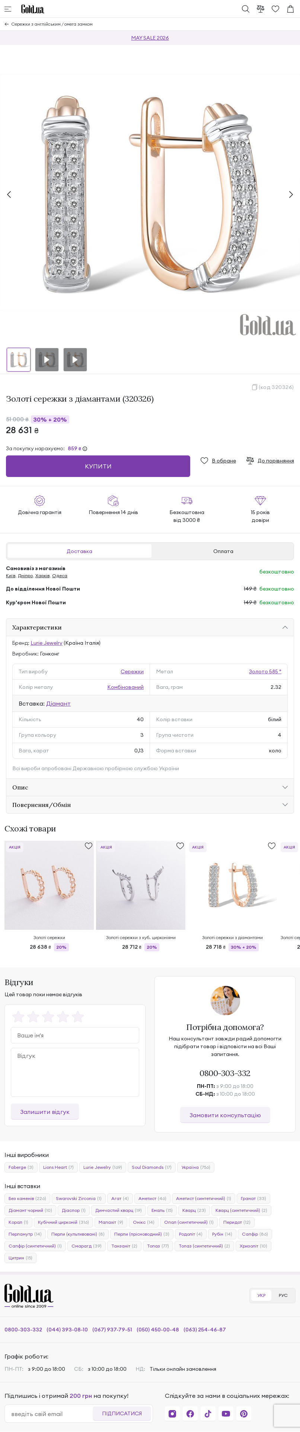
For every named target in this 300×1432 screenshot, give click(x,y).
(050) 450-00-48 (158, 1329)
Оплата (223, 551)
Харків (42, 575)
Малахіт (111, 1222)
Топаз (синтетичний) (204, 1246)
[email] (52, 1414)
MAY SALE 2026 (150, 38)
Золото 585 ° (265, 671)
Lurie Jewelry (47, 643)
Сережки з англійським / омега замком (52, 24)
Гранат (253, 1198)
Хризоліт (253, 1246)
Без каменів (27, 1198)
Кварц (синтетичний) (241, 1210)
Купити (98, 466)
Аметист (152, 1198)
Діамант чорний (30, 1210)
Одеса (59, 575)
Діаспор (74, 1210)
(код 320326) (276, 387)
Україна (195, 1167)
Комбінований (125, 687)
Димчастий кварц (118, 1210)
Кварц (194, 1210)
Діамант (58, 703)
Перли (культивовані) (78, 1234)
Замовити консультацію (225, 1115)
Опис (20, 787)
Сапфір (255, 1234)
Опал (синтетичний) (189, 1222)
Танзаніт (124, 1246)
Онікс (143, 1222)
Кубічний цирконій (63, 1222)
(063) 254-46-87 (204, 1329)
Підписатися (122, 1413)
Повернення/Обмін (41, 804)
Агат (120, 1198)
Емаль (162, 1210)
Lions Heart (58, 1167)
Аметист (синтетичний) (203, 1198)
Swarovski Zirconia (79, 1198)
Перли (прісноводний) (141, 1234)
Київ (10, 575)
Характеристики (37, 627)
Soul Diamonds (152, 1167)
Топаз (158, 1246)
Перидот (236, 1222)
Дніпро (25, 575)
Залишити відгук (45, 1111)
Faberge (21, 1167)
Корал (18, 1222)
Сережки (132, 671)
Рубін (222, 1234)
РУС (283, 1295)
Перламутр (25, 1234)
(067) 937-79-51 (112, 1329)
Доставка (79, 551)
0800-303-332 (225, 1073)
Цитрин (20, 1258)
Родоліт (190, 1234)
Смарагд (86, 1246)
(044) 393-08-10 (67, 1329)
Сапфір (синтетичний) (35, 1246)
